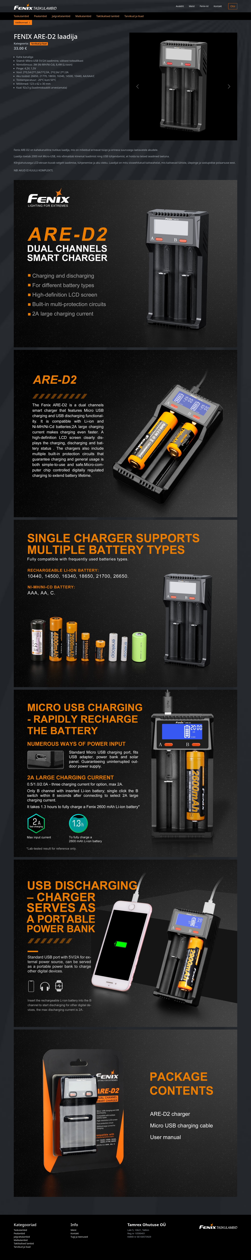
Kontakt (218, 6)
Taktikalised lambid (107, 16)
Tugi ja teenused (79, 1236)
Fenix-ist (204, 6)
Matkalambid (83, 16)
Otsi (232, 6)
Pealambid (40, 16)
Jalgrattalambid (61, 16)
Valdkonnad (23, 22)
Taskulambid (21, 16)
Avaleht (180, 6)
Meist (192, 6)
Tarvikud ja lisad (134, 16)
